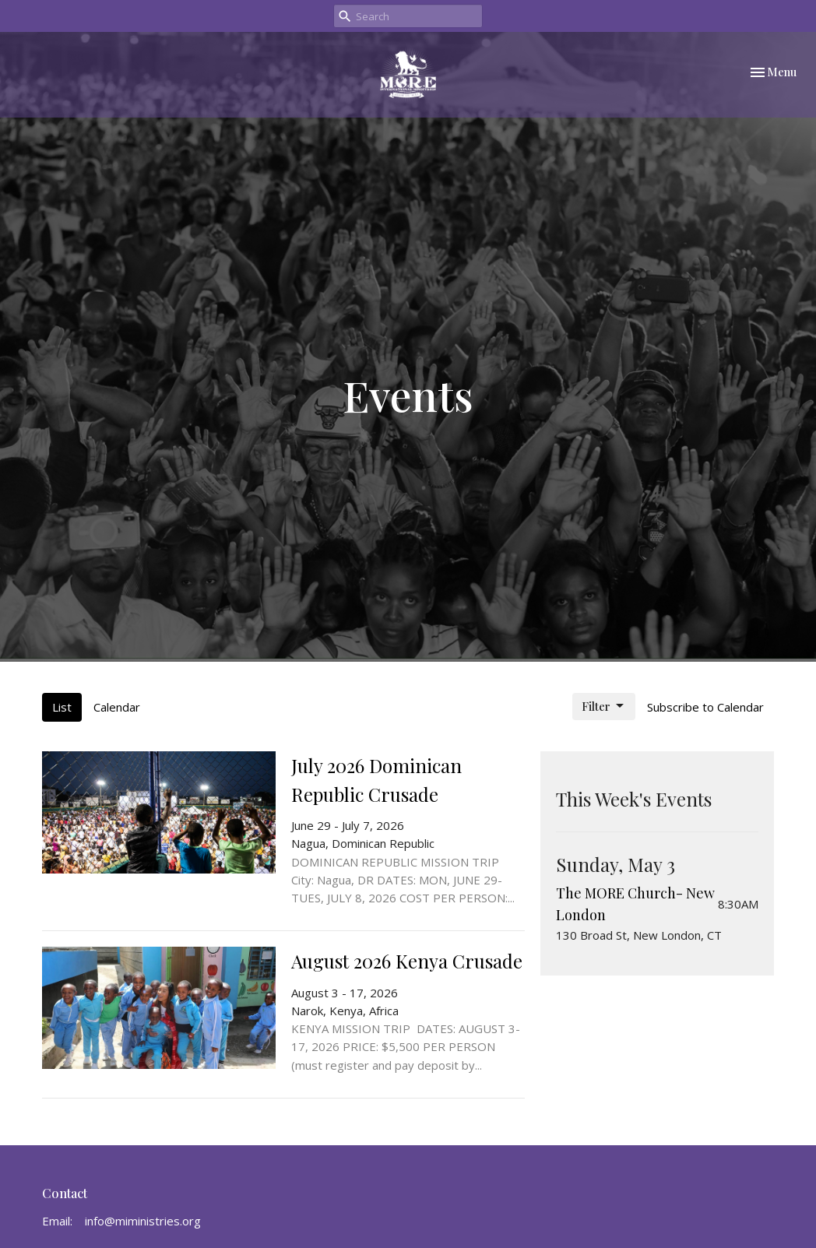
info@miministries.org (143, 1221)
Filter (604, 706)
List (62, 707)
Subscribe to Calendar (705, 707)
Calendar (116, 707)
